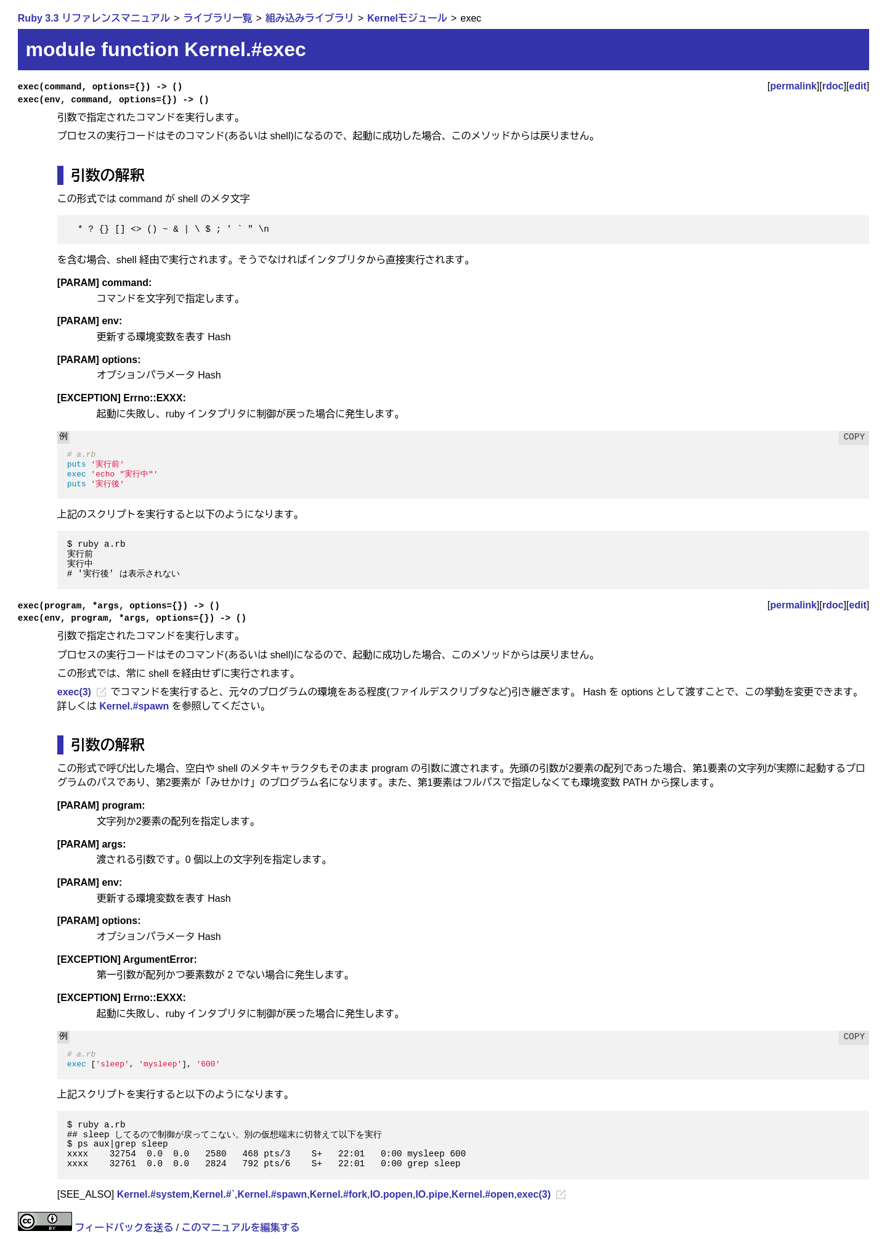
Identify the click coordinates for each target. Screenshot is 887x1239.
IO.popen (391, 1194)
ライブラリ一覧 (217, 18)
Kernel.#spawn (134, 706)
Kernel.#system (153, 1194)
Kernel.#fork (338, 1194)
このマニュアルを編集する (241, 1227)
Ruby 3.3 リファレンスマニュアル (94, 18)
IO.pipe (431, 1194)
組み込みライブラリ (309, 18)
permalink (793, 86)
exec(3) (74, 692)
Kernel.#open (483, 1194)
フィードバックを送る (124, 1227)
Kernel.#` (213, 1194)
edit (857, 86)
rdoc (833, 86)
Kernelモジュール (407, 18)
